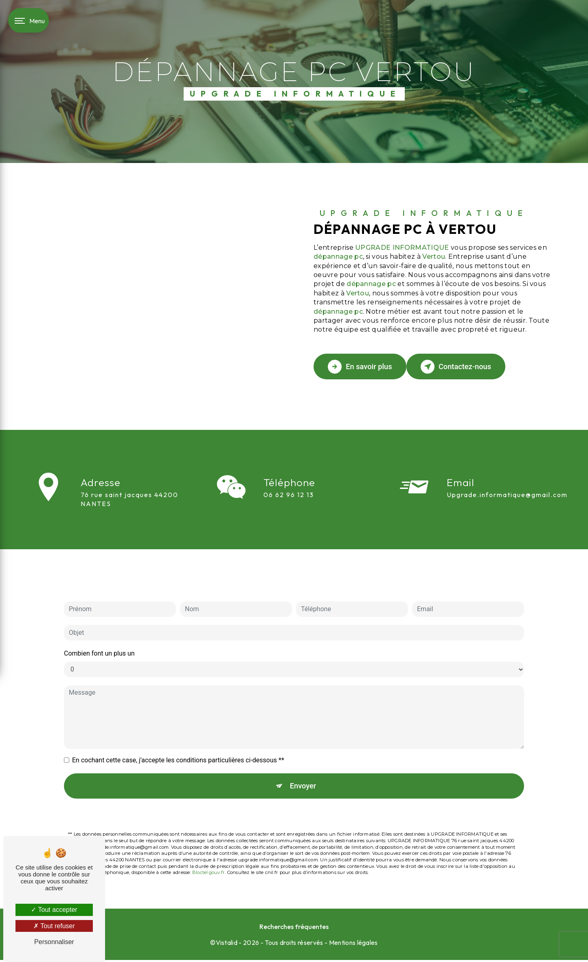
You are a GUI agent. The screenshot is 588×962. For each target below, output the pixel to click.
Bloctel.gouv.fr (208, 851)
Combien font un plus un (99, 630)
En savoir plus (363, 367)
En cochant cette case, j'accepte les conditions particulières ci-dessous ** (178, 737)
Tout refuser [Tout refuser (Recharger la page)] (54, 925)
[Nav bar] (28, 20)
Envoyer (303, 763)
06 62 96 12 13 (288, 518)
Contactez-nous (466, 367)
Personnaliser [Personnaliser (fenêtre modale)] (54, 941)
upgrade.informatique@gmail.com (507, 471)
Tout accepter (54, 909)
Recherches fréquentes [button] (294, 928)
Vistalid (227, 944)
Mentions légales (353, 944)
